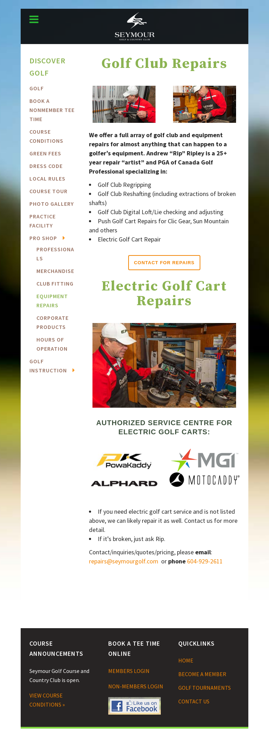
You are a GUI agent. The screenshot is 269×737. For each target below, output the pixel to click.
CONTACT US (193, 701)
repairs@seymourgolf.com (123, 561)
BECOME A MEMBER (202, 674)
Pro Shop (43, 237)
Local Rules (47, 178)
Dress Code (46, 165)
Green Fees (45, 153)
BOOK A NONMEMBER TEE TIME (52, 109)
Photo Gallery (51, 203)
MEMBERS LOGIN (129, 670)
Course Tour (48, 191)
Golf (36, 88)
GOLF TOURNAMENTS (204, 687)
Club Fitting (55, 283)
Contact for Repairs (164, 262)
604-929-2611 (205, 561)
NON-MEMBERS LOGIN (135, 686)
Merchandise (55, 270)
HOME (185, 660)
